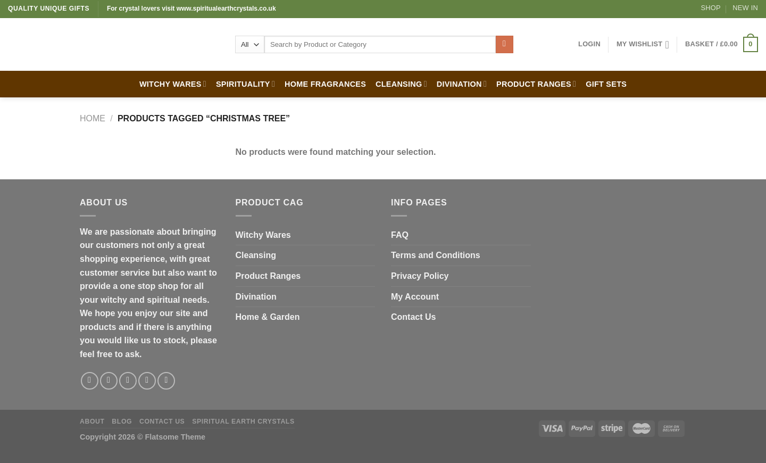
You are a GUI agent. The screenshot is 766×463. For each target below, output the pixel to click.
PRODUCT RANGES (536, 84)
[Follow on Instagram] (109, 381)
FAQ (400, 234)
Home (92, 118)
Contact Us (413, 316)
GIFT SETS (606, 84)
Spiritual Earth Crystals (243, 421)
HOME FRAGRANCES (325, 84)
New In (745, 8)
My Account (415, 296)
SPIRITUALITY (245, 84)
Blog (122, 421)
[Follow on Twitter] (128, 381)
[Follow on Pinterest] (166, 381)
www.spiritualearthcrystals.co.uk (226, 8)
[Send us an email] (147, 381)
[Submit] (504, 45)
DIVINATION (462, 84)
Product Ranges (268, 275)
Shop (711, 8)
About (92, 421)
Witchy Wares (263, 234)
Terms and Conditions (435, 255)
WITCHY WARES (172, 84)
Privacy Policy (420, 275)
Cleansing (256, 255)
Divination (256, 296)
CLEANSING (401, 84)
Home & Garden (268, 316)
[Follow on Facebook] (89, 381)
